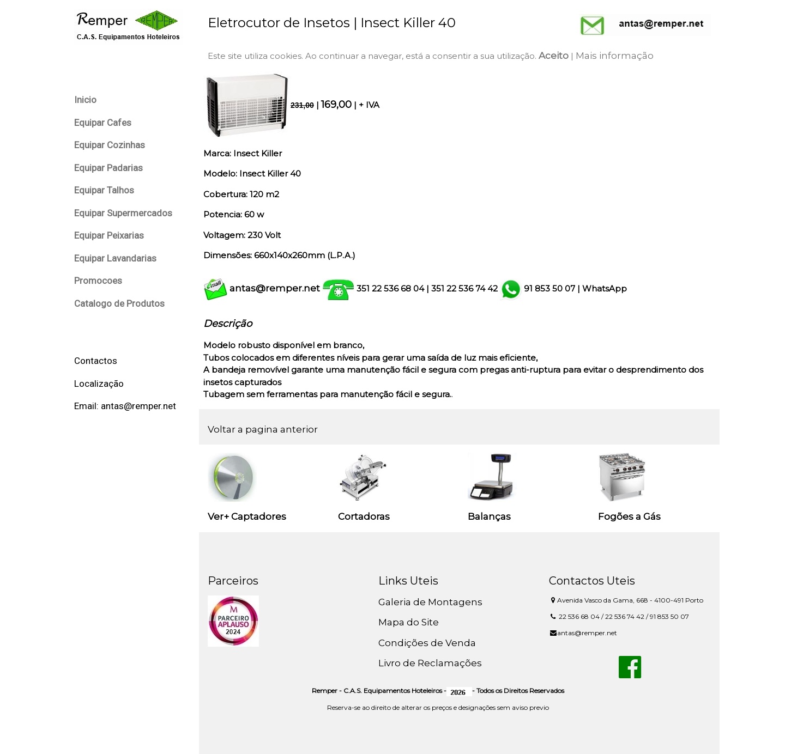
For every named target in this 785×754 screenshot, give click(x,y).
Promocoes (98, 280)
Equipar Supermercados (123, 213)
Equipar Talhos (104, 190)
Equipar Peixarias (109, 235)
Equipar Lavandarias (115, 258)
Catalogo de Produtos (119, 303)
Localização (99, 383)
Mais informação (615, 55)
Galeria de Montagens (430, 602)
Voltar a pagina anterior (263, 429)
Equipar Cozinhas (109, 144)
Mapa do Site (408, 622)
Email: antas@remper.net (125, 405)
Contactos (95, 360)
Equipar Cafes (102, 122)
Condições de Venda (427, 642)
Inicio (85, 99)
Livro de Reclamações (430, 663)
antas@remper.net (275, 288)
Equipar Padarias (108, 167)
